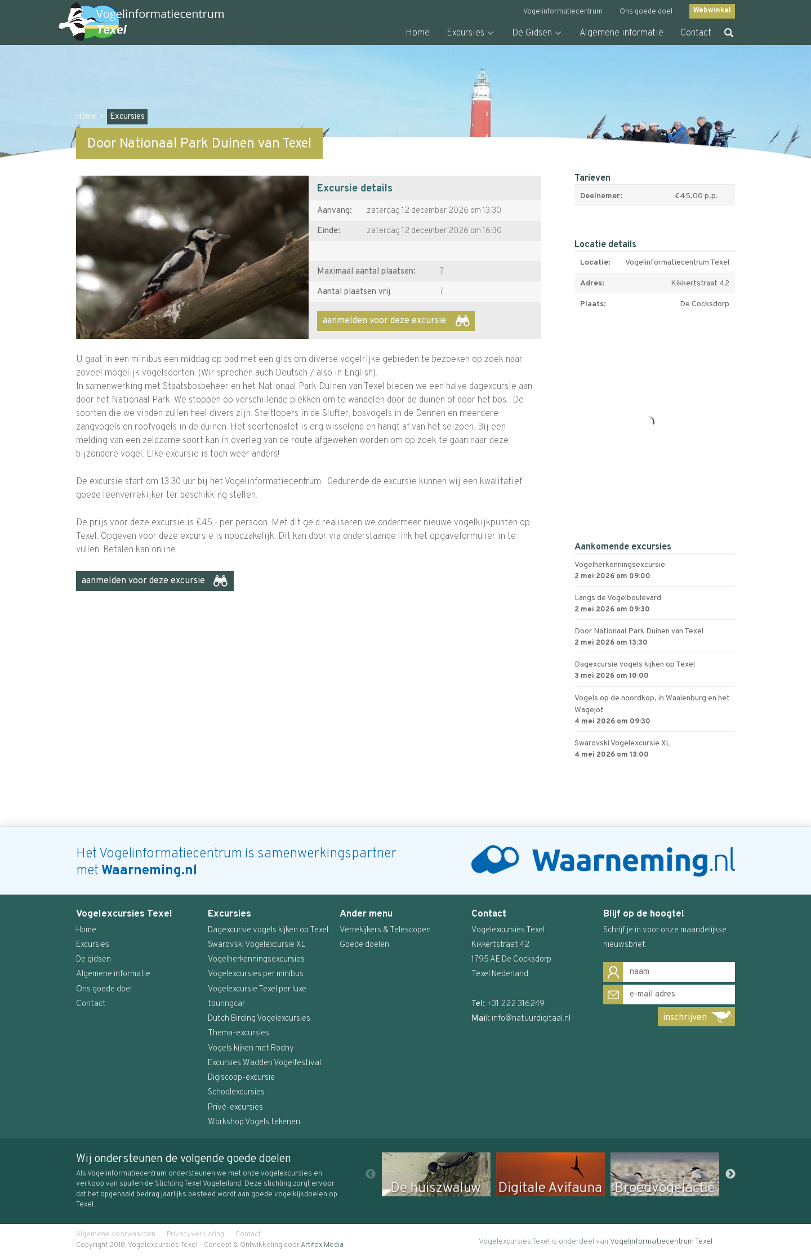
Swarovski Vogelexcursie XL (257, 945)
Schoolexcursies (236, 1092)
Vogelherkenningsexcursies (256, 959)
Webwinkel (712, 10)
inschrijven (685, 1017)
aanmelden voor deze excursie (384, 321)
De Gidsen (532, 33)
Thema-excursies (238, 1033)
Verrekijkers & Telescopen (385, 930)
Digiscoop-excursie (241, 1077)
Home (418, 33)
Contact (695, 33)
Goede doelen (364, 945)
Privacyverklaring (195, 1234)
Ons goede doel (646, 11)
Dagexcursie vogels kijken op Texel (268, 930)
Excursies (465, 33)
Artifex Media (322, 1245)
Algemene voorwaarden (115, 1234)
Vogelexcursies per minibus (256, 974)
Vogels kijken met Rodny (251, 1048)
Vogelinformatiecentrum (563, 11)
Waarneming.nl (149, 870)
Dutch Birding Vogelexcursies (259, 1018)
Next (730, 1174)
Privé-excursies (235, 1107)
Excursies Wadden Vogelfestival (264, 1063)
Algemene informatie (621, 33)
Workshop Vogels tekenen (254, 1122)
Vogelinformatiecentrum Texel (661, 1241)
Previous (370, 1174)
